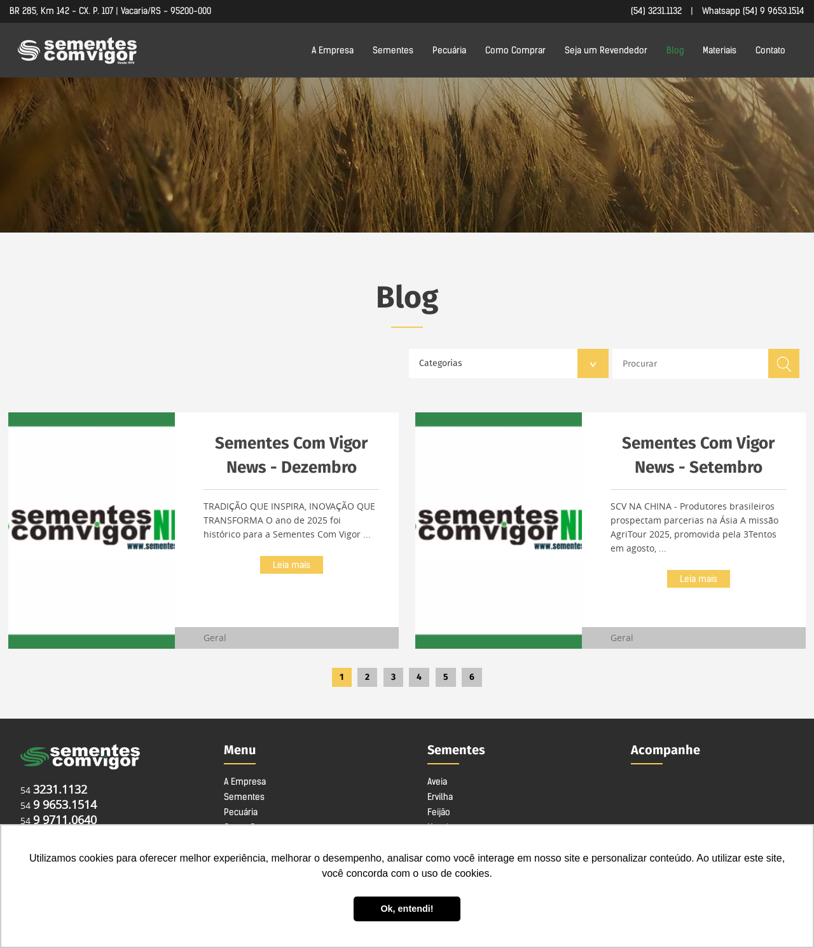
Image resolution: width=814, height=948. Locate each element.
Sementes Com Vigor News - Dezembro (291, 455)
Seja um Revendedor (606, 50)
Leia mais (291, 565)
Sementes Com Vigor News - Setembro (698, 455)
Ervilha (440, 796)
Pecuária (449, 50)
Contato (770, 50)
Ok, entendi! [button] (406, 909)
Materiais (719, 50)
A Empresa (333, 50)
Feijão (438, 812)
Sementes (393, 50)
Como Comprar (515, 50)
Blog (675, 50)
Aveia (437, 781)
